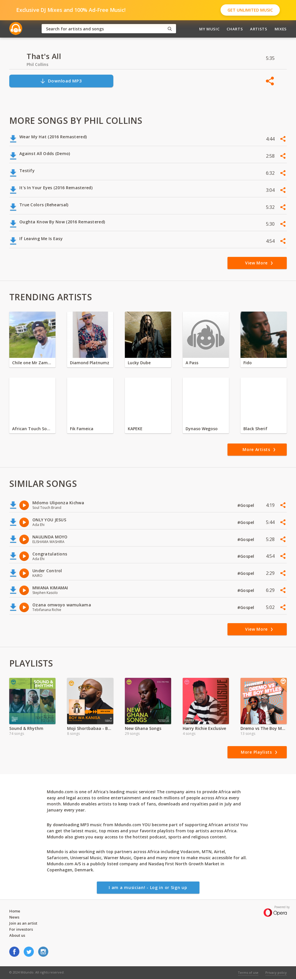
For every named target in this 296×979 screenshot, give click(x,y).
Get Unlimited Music (250, 10)
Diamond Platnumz (89, 362)
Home (14, 911)
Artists (258, 29)
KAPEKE (135, 428)
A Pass (192, 362)
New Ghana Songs (143, 728)
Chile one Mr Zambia (32, 362)
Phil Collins (37, 64)
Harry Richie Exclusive (204, 728)
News (14, 917)
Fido (247, 362)
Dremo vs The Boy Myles (263, 728)
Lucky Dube (139, 362)
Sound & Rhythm (26, 728)
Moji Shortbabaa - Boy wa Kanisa (90, 728)
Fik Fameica (81, 428)
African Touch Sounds (32, 428)
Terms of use (248, 972)
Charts (235, 29)
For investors (21, 929)
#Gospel (246, 505)
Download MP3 (61, 81)
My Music (209, 29)
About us (17, 935)
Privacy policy (276, 972)
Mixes (281, 29)
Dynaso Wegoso (202, 428)
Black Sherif (255, 428)
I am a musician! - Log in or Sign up (148, 887)
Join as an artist (23, 923)
